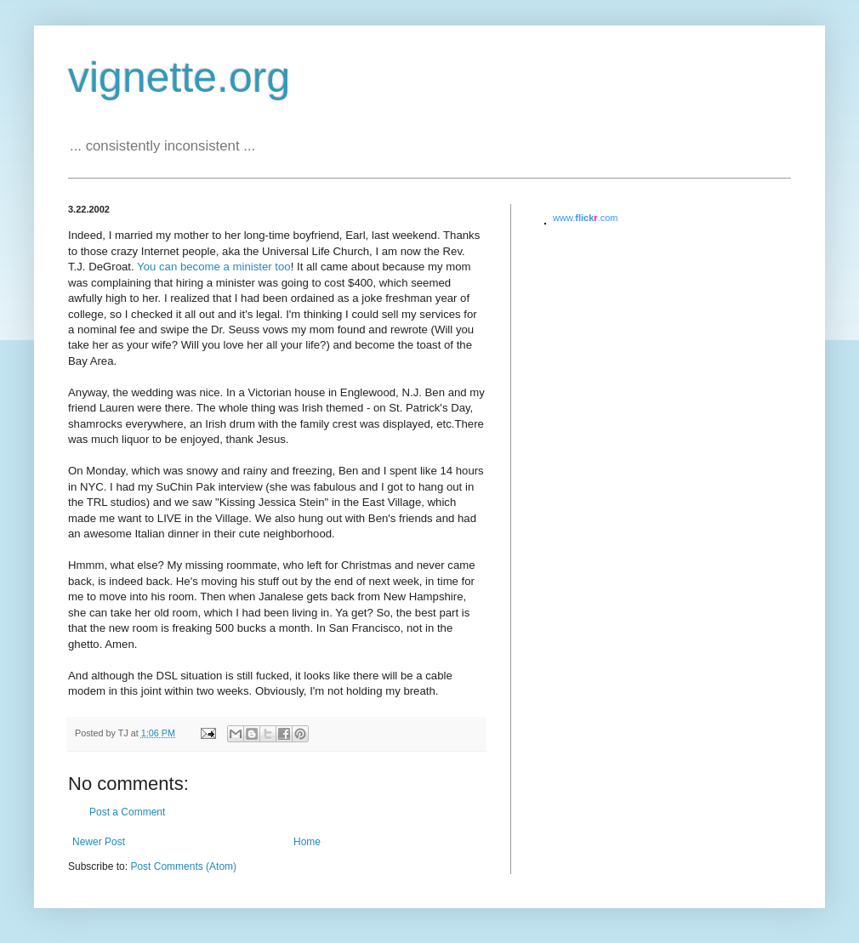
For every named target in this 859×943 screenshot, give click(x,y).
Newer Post (98, 842)
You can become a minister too (214, 266)
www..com (585, 218)
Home (307, 842)
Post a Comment (127, 812)
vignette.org (179, 77)
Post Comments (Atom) (183, 866)
